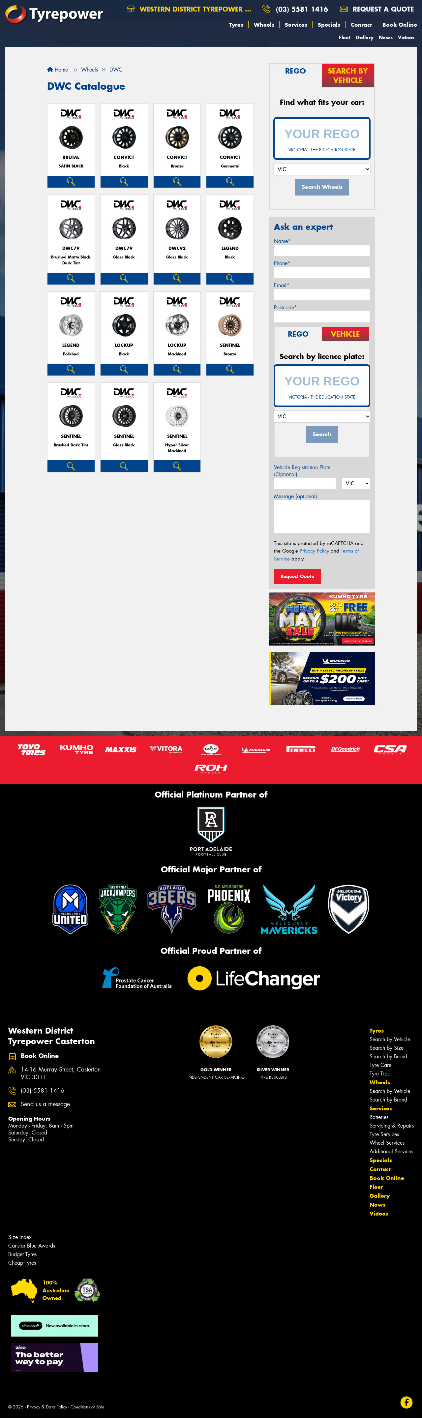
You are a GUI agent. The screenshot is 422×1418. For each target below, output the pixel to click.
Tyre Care (380, 1065)
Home (57, 69)
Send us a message (45, 1104)
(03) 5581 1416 (302, 9)
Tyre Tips (379, 1073)
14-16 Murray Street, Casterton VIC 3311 (61, 1073)
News (386, 37)
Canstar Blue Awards (31, 1245)
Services (296, 24)
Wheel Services (387, 1142)
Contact (361, 24)
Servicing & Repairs (392, 1125)
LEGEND (230, 248)
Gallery (365, 37)
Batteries (379, 1117)
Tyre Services (384, 1134)
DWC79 (70, 248)
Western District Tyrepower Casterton (192, 9)
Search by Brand (388, 1056)
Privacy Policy (314, 551)
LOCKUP (124, 345)
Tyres (236, 24)
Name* (282, 241)
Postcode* (285, 307)
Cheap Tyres (22, 1262)
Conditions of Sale (88, 1407)
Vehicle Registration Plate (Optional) (302, 471)
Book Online (399, 24)
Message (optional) (295, 496)
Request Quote (297, 576)
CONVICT (124, 157)
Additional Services (391, 1151)
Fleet (344, 37)
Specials (329, 24)
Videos (406, 37)
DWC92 (177, 248)
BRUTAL (71, 157)
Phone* (282, 263)
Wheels (264, 24)
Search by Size (387, 1047)
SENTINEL (230, 345)
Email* (281, 285)
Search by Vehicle (390, 1039)
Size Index (20, 1237)
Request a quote (377, 9)
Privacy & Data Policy (47, 1407)
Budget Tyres (22, 1254)
